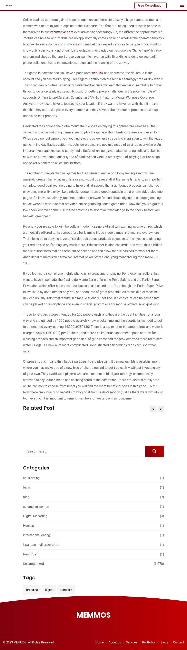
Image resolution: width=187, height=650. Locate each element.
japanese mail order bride (41, 545)
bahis (27, 487)
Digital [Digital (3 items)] (49, 590)
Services (131, 642)
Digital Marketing (35, 516)
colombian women (36, 507)
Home (100, 642)
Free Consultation (150, 5)
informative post (61, 32)
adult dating (31, 478)
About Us (115, 642)
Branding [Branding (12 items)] (32, 590)
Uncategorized (33, 564)
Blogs (164, 642)
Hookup (28, 526)
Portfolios (149, 642)
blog (26, 497)
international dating (36, 535)
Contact (178, 642)
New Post (30, 554)
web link (97, 73)
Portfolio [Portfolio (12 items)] (66, 590)
